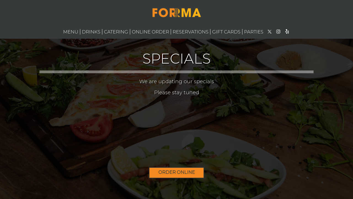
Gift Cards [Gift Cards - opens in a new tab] (226, 32)
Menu (70, 32)
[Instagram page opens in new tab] (278, 31)
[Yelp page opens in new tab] (287, 31)
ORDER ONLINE (176, 172)
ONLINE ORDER (150, 32)
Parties (253, 32)
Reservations (190, 32)
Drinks (91, 32)
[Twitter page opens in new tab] (269, 31)
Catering (116, 32)
